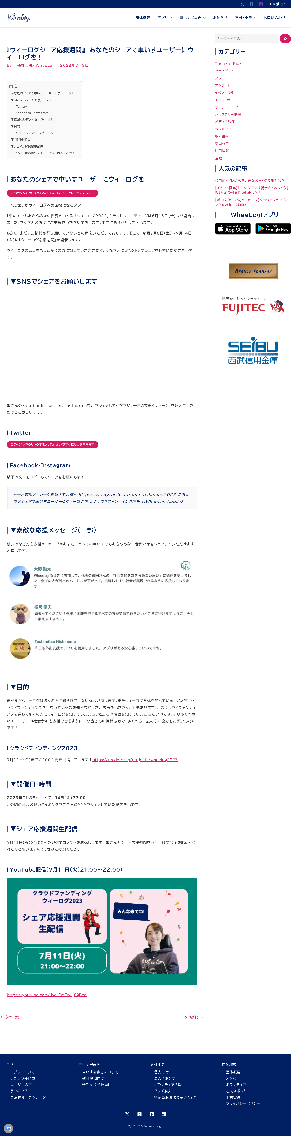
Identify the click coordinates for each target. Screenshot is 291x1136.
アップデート (224, 71)
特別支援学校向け (97, 1084)
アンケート (223, 85)
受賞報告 (222, 143)
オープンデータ (226, 107)
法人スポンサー (166, 1078)
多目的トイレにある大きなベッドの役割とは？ (250, 180)
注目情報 (222, 150)
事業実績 (233, 1097)
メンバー (233, 1078)
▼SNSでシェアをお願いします (31, 100)
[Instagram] (261, 4)
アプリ (165, 17)
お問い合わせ (274, 17)
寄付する (157, 1064)
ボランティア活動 (168, 1084)
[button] (170, 17)
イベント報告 (224, 100)
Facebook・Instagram (32, 112)
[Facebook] (252, 4)
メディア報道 (225, 121)
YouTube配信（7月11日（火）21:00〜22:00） (46, 153)
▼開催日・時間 (21, 139)
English (278, 4)
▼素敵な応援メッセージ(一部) (31, 119)
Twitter (21, 106)
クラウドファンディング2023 (34, 132)
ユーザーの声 (21, 1084)
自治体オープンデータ (28, 1097)
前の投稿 (10, 1017)
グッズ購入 (163, 1091)
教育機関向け (93, 1078)
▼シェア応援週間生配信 (27, 146)
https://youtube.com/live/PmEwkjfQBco (47, 995)
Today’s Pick (228, 63)
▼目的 (15, 126)
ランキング (223, 129)
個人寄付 (161, 1072)
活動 (218, 158)
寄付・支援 (245, 17)
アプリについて (22, 1072)
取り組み (222, 136)
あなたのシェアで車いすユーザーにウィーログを (43, 93)
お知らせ (220, 17)
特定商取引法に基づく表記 (176, 1097)
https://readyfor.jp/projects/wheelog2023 (135, 760)
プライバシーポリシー (243, 1103)
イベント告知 (224, 92)
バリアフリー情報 (228, 114)
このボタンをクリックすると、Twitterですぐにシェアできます (52, 193)
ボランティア (236, 1084)
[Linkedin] (164, 1114)
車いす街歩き (192, 17)
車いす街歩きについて (100, 1072)
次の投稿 (193, 1017)
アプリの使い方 (22, 1078)
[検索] (285, 38)
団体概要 (143, 17)
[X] (242, 4)
